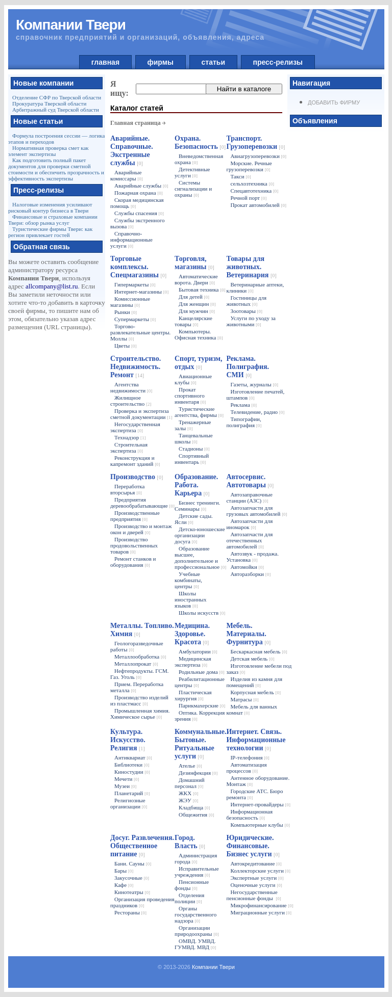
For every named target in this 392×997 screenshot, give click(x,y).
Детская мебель (252, 658)
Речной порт (248, 198)
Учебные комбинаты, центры (188, 580)
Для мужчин (197, 311)
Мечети (126, 779)
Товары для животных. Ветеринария (251, 267)
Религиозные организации (128, 803)
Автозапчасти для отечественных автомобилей (249, 540)
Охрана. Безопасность (200, 142)
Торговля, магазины (194, 263)
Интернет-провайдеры (260, 804)
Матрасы (244, 699)
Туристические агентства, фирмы (199, 412)
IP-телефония (249, 757)
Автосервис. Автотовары (250, 481)
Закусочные (131, 878)
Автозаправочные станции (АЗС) (249, 497)
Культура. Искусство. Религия (127, 740)
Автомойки (247, 567)
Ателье (190, 766)
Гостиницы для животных (246, 301)
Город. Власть (190, 842)
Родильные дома (202, 672)
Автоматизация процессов (246, 768)
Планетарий (132, 793)
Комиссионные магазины (130, 302)
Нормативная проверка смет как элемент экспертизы (48, 151)
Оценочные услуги (256, 885)
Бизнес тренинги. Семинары (197, 506)
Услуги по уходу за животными (250, 321)
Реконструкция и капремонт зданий (135, 461)
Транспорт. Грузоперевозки (255, 142)
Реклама (243, 405)
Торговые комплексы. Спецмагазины (138, 267)
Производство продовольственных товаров (134, 545)
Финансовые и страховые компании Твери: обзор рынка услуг (52, 220)
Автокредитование (255, 863)
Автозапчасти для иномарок (249, 524)
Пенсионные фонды (192, 885)
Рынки (125, 312)
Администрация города (196, 858)
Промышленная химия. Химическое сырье (139, 713)
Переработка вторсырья (127, 489)
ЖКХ (188, 793)
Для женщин (197, 304)
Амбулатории (198, 651)
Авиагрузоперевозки (258, 156)
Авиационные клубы (193, 379)
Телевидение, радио (257, 412)
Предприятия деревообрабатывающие (142, 502)
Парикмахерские (202, 705)
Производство (136, 477)
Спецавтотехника (254, 191)
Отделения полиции (189, 898)
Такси (240, 176)
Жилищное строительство (130, 401)
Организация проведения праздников (142, 902)
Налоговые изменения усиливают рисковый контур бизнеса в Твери (50, 207)
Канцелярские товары (193, 321)
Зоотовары (246, 311)
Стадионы (194, 448)
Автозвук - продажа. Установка (252, 556)
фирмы (160, 62)
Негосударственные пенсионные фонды (253, 895)
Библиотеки (131, 765)
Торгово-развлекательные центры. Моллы (140, 332)
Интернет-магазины (141, 291)
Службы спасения (139, 213)
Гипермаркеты (135, 284)
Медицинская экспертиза (193, 661)
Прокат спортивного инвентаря (190, 395)
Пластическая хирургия (193, 695)
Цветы (125, 346)
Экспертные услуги (256, 878)
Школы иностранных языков (190, 599)
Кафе (123, 885)
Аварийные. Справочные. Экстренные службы (131, 151)
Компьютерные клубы (260, 825)
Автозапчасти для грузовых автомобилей (256, 511)
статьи (213, 62)
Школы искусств (202, 613)
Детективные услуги (192, 172)
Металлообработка (140, 656)
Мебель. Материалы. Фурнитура (248, 634)
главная (105, 62)
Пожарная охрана (138, 193)
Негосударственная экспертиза (135, 427)
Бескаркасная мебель (258, 651)
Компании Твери (213, 967)
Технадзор (130, 437)
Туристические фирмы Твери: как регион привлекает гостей (50, 232)
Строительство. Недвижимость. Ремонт (135, 367)
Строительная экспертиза (129, 447)
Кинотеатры (132, 892)
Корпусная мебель (255, 692)
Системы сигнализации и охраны (193, 188)
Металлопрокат (136, 664)
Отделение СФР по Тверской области (56, 97)
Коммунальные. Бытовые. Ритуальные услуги (200, 744)
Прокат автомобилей (258, 205)
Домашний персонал (190, 783)
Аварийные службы (141, 185)
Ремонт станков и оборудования (133, 562)
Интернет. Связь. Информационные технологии (255, 740)
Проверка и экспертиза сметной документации (141, 414)
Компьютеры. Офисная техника (199, 334)
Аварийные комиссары (126, 175)
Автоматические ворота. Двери (196, 279)
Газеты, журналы (254, 384)
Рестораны (130, 912)
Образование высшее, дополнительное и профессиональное (200, 557)
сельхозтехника (252, 183)
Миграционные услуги (260, 912)
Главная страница (135, 122)
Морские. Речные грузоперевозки (249, 166)
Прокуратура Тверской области (49, 103)
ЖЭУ (188, 800)
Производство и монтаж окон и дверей (141, 529)
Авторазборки (250, 574)
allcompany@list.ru (52, 286)
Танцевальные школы (194, 438)
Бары (123, 871)
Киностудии (132, 772)
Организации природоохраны (197, 931)
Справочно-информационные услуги (131, 239)
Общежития (196, 814)
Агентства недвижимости (131, 387)
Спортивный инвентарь (192, 459)
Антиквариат (133, 757)
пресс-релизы (278, 62)
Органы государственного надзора (195, 914)
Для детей (194, 297)
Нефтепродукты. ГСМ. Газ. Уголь (139, 674)
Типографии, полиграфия (243, 422)
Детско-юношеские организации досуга (200, 535)
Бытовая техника (202, 289)
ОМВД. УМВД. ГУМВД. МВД (195, 944)
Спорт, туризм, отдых (199, 363)
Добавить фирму (334, 102)
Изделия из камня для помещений (254, 682)
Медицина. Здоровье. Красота (192, 634)
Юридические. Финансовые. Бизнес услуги (252, 846)
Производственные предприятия (135, 516)
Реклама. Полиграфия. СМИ (247, 367)
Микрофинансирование (261, 905)
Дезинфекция (198, 773)
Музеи (125, 786)
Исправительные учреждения (197, 871)
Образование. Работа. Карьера (196, 485)
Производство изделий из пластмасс (139, 700)
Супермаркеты (135, 319)
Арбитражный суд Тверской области (55, 110)
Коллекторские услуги (260, 871)
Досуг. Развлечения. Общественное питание (142, 846)
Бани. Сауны (132, 863)
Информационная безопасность (249, 814)
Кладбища (194, 807)
